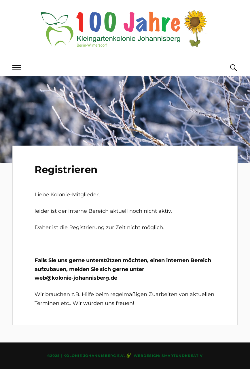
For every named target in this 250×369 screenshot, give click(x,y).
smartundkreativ (182, 355)
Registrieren (66, 169)
